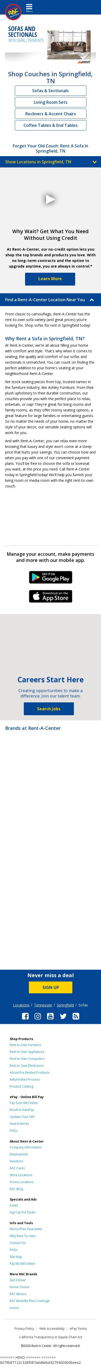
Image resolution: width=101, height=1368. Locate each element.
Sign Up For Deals (22, 1212)
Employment (19, 1154)
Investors (16, 1161)
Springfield (65, 1005)
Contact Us (18, 1243)
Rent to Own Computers (27, 1058)
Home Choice (19, 1287)
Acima (14, 1308)
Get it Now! (18, 1280)
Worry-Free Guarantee (26, 1229)
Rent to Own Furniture (25, 1045)
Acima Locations (21, 1182)
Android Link (50, 579)
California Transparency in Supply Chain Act (50, 1337)
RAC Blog (16, 1189)
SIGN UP (50, 987)
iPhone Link (50, 598)
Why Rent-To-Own (23, 1236)
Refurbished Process (25, 1079)
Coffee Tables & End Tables (51, 125)
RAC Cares (17, 1168)
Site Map (16, 1256)
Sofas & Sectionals (50, 90)
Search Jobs (48, 709)
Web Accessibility (51, 1328)
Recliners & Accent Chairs (50, 114)
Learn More (50, 278)
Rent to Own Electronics (27, 1065)
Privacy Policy (24, 1328)
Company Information (26, 1147)
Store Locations (21, 1175)
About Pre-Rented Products (29, 1072)
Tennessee (43, 1005)
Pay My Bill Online (22, 1263)
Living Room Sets (51, 102)
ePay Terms (78, 1328)
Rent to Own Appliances (27, 1052)
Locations (21, 1005)
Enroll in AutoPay (22, 1110)
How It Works (19, 1123)
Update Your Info (22, 1117)
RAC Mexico (18, 1294)
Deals (14, 1205)
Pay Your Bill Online (24, 1103)
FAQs (13, 1130)
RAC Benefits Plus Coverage (30, 1301)
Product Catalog (21, 1086)
